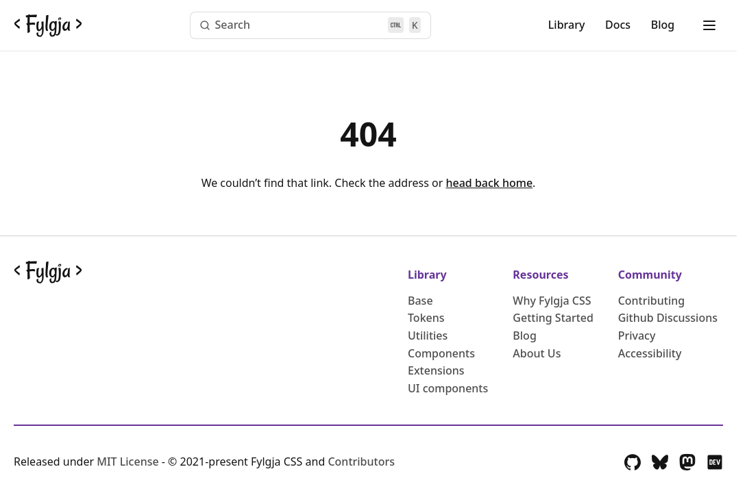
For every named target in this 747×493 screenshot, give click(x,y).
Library (566, 24)
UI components (448, 388)
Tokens (426, 317)
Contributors (361, 461)
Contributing (651, 300)
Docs (617, 24)
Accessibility (650, 353)
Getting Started (553, 317)
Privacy (637, 335)
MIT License (129, 461)
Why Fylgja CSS (552, 300)
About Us (537, 353)
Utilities (428, 335)
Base (420, 300)
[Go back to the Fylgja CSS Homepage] (48, 25)
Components (441, 353)
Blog (662, 24)
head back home (488, 182)
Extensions (436, 370)
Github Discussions (668, 317)
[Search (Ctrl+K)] (310, 25)
